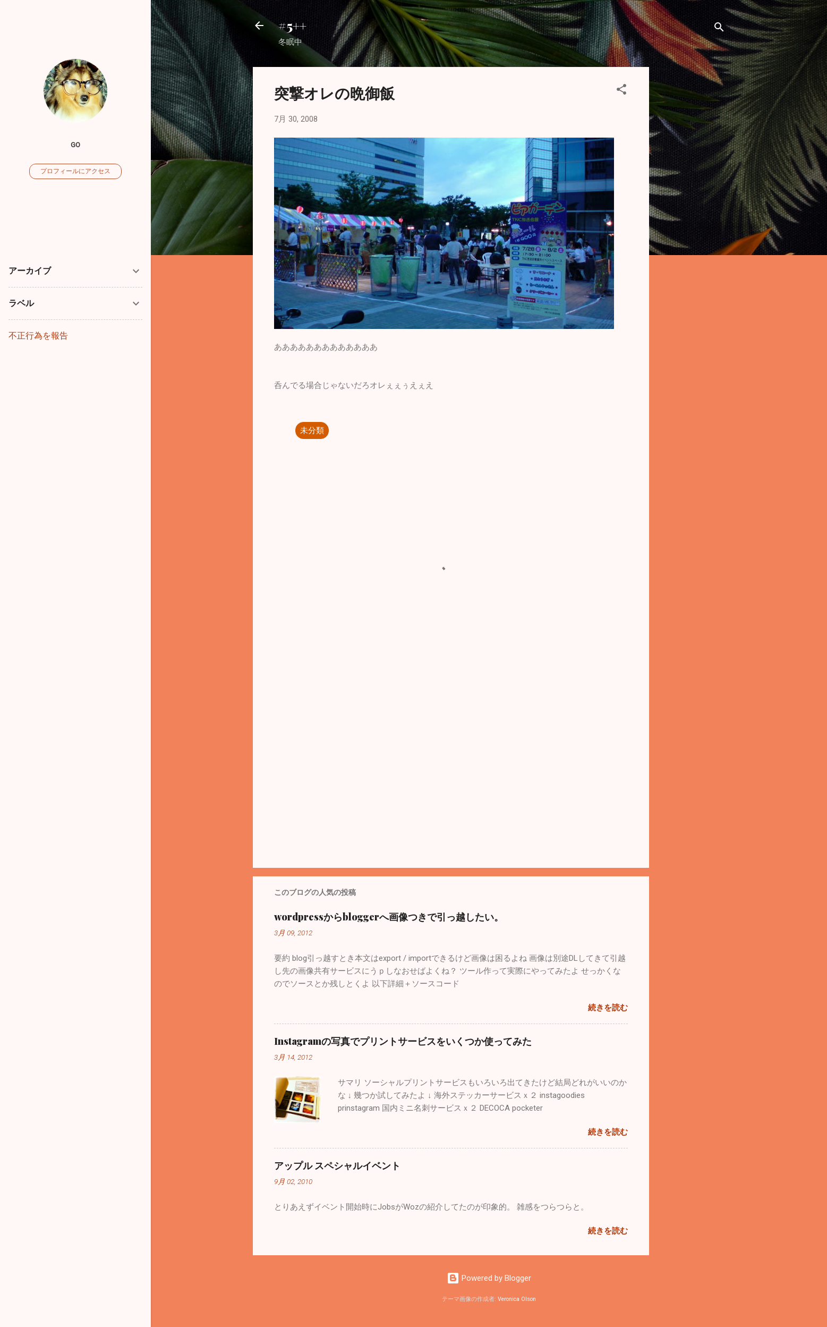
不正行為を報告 (38, 336)
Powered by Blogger (489, 1278)
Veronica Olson (517, 1299)
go (75, 144)
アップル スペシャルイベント (337, 1165)
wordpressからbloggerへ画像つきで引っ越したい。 (389, 916)
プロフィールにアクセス (75, 171)
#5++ (292, 25)
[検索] (719, 29)
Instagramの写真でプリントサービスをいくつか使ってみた (403, 1041)
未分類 (312, 430)
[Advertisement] (692, 226)
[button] (621, 91)
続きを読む (608, 1007)
